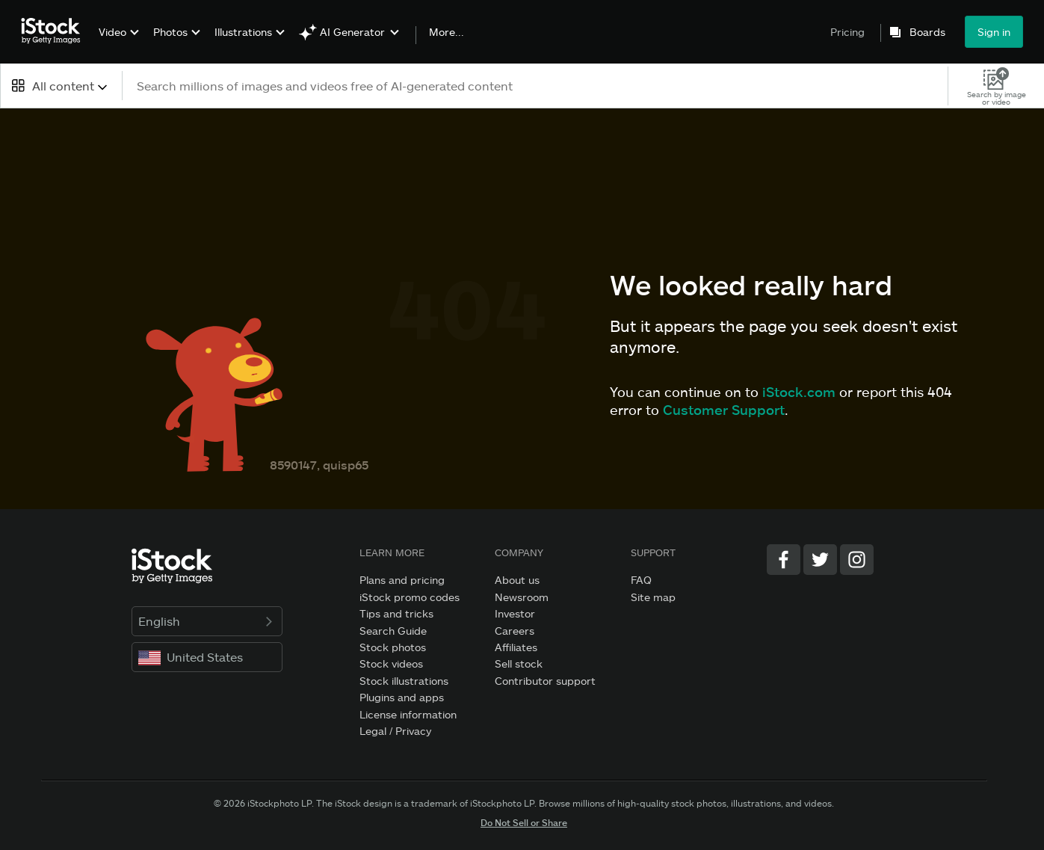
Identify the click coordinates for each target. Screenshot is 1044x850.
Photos (170, 31)
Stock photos (392, 647)
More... (446, 32)
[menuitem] (117, 43)
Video (112, 31)
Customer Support (724, 409)
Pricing (847, 31)
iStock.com (798, 392)
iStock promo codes (409, 597)
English (207, 621)
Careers (514, 630)
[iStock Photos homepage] (55, 31)
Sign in (993, 31)
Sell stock (519, 663)
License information (408, 714)
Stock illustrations (403, 680)
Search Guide (393, 630)
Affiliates (516, 647)
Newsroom (522, 597)
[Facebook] (783, 559)
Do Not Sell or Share (524, 822)
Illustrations (243, 31)
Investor (515, 613)
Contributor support (545, 680)
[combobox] (61, 86)
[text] (536, 85)
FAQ (641, 579)
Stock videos (391, 663)
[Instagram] (857, 559)
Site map (653, 597)
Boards (927, 32)
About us (517, 579)
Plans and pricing (402, 579)
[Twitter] (820, 559)
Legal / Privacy (395, 730)
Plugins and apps (401, 697)
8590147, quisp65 (319, 465)
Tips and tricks (396, 613)
